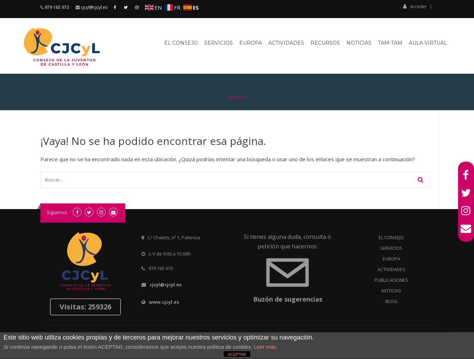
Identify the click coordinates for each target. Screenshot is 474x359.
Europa (250, 43)
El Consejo (181, 43)
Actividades (286, 43)
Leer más (265, 347)
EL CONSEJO (391, 237)
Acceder (415, 6)
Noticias (359, 43)
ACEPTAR (237, 354)
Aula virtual (428, 43)
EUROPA (391, 259)
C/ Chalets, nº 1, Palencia (173, 237)
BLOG (391, 301)
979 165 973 (57, 7)
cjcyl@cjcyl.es (94, 7)
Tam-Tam (390, 43)
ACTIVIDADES (391, 269)
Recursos (325, 43)
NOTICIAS (391, 290)
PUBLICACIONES (391, 280)
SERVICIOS (391, 248)
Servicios (218, 43)
